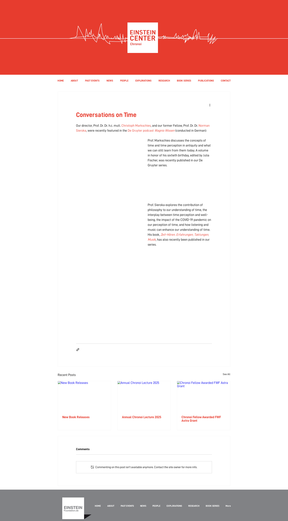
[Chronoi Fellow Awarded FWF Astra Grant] (203, 396)
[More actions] (210, 105)
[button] (124, 80)
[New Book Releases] (84, 396)
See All (226, 374)
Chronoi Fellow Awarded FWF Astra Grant (201, 418)
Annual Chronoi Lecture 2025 (141, 417)
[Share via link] (78, 349)
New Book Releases (76, 417)
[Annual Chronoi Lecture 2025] (144, 396)
